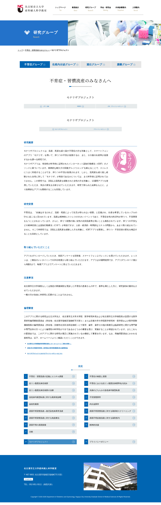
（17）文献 (46, 106)
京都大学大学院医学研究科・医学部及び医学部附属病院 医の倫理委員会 (59, 348)
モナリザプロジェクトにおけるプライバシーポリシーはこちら (55, 353)
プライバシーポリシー (100, 129)
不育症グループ (33, 64)
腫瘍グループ (125, 64)
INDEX (79, 106)
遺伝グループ (94, 64)
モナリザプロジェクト (61, 129)
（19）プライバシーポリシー (115, 106)
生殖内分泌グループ (64, 64)
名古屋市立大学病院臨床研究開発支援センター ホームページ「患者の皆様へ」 (62, 343)
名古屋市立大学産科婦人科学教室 (48, 472)
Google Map (30, 484)
